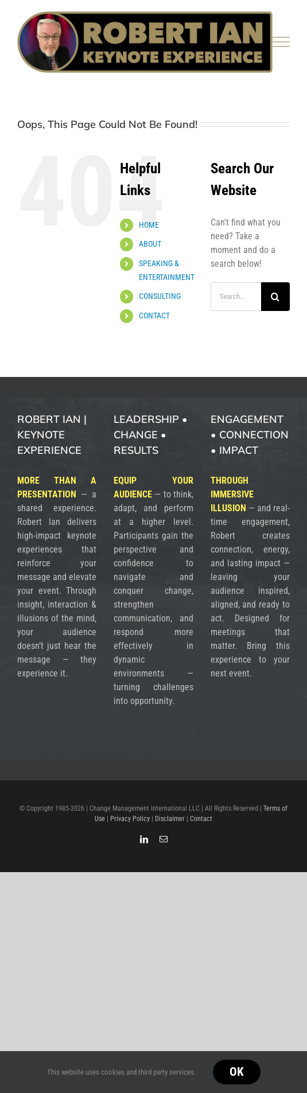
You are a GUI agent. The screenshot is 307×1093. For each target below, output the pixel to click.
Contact (201, 819)
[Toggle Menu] (281, 42)
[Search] (275, 296)
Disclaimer (170, 819)
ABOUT (150, 243)
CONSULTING (160, 296)
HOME (149, 225)
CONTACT (154, 315)
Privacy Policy (130, 819)
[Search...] (236, 296)
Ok (237, 1072)
